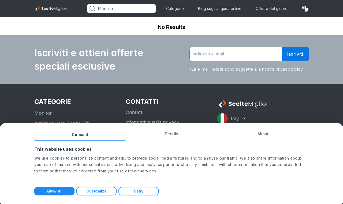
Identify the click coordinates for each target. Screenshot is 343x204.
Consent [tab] (80, 134)
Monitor (43, 113)
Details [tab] (171, 133)
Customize (96, 191)
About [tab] (263, 133)
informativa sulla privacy (152, 122)
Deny (138, 191)
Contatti (134, 112)
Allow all (54, 191)
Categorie (175, 8)
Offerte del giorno (272, 8)
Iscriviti (295, 54)
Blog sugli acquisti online (219, 8)
